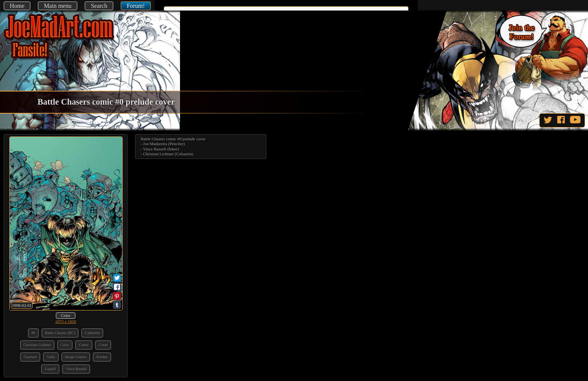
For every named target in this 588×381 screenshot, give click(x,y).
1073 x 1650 (65, 321)
